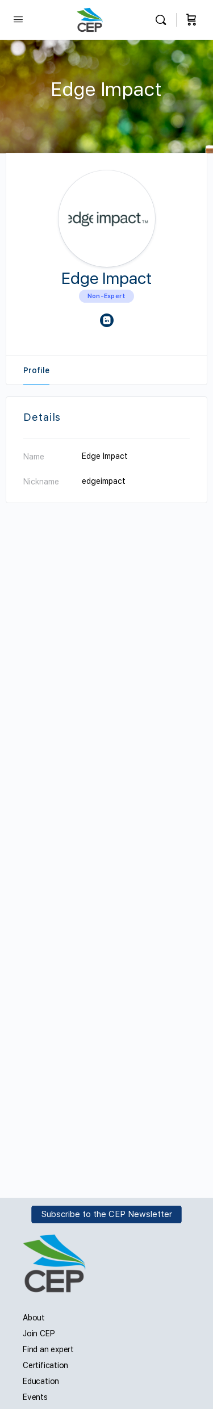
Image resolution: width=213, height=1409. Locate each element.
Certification (45, 1365)
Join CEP (39, 1333)
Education (41, 1381)
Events (35, 1397)
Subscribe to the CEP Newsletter (106, 1215)
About (34, 1317)
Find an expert (48, 1349)
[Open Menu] (18, 19)
